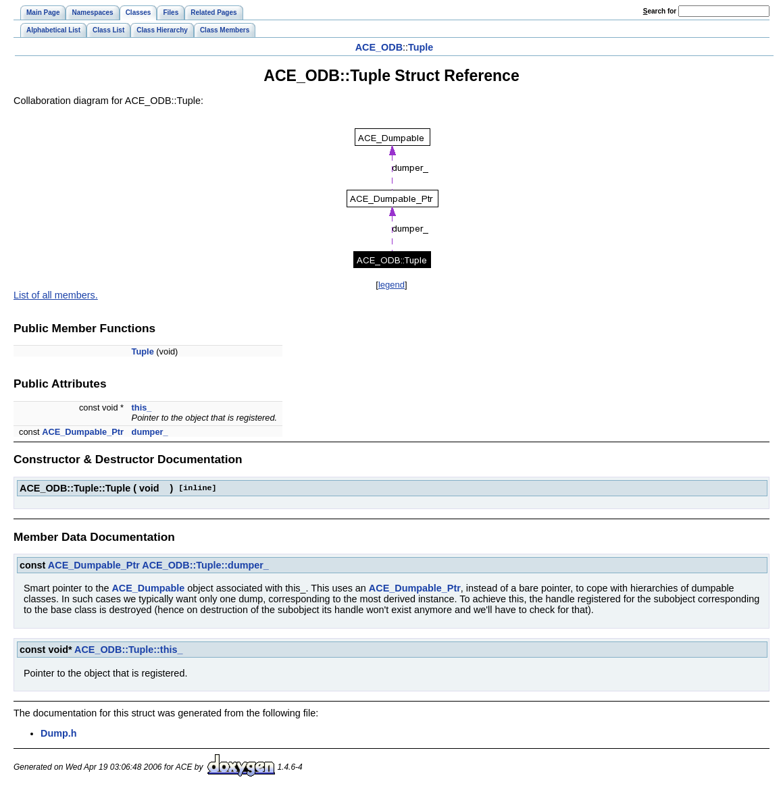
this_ (142, 407)
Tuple (420, 47)
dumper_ (150, 432)
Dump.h (59, 733)
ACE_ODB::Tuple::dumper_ (205, 565)
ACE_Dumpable (147, 588)
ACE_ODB (379, 47)
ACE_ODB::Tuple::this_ (128, 649)
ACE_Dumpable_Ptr (83, 432)
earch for (659, 11)
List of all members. (56, 295)
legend (391, 285)
